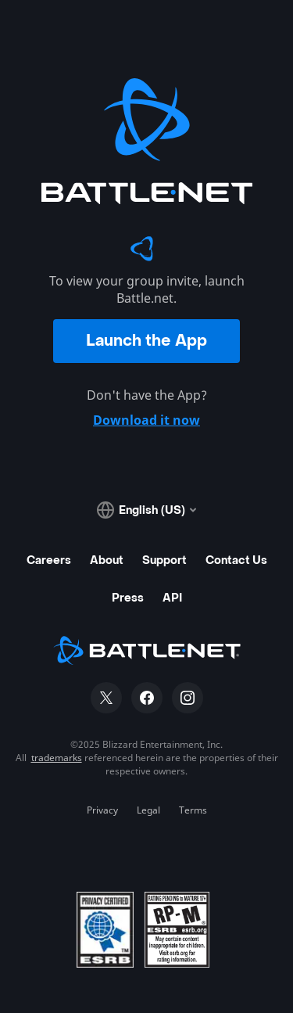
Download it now (146, 420)
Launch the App (146, 341)
